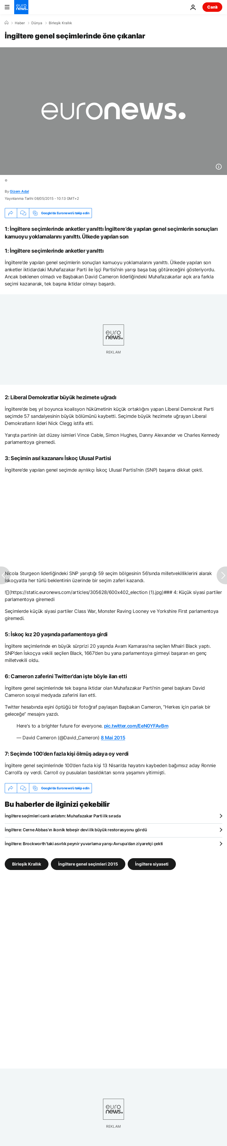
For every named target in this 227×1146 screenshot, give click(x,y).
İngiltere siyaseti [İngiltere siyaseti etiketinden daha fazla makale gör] (151, 863)
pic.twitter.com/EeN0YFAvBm (136, 726)
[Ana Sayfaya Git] (21, 7)
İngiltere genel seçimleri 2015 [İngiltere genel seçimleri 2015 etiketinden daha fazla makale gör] (88, 863)
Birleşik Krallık (60, 23)
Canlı (212, 6)
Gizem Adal (19, 191)
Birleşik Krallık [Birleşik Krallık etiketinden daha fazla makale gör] (26, 863)
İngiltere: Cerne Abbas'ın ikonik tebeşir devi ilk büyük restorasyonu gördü (76, 829)
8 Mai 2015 (113, 738)
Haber (20, 23)
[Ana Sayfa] (6, 23)
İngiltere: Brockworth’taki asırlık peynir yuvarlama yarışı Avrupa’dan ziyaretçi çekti (84, 843)
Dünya (36, 23)
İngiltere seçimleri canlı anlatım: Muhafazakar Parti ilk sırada (63, 815)
